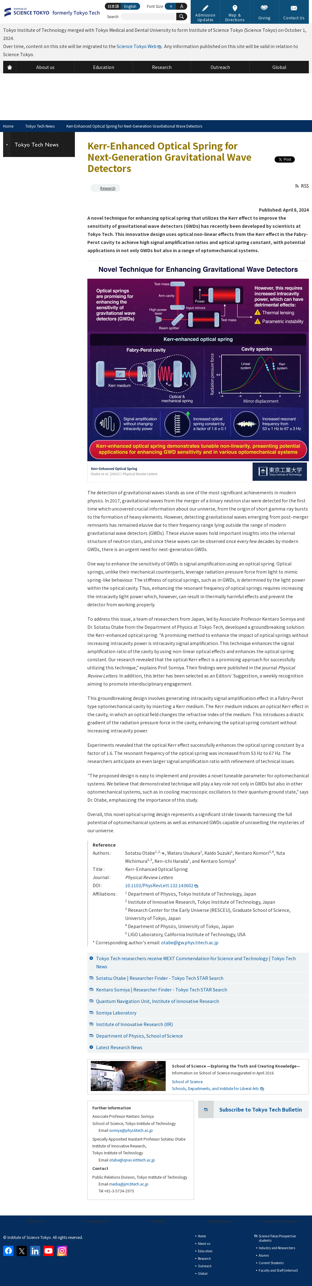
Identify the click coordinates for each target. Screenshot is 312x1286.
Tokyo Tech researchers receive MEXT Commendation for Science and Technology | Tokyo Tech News (196, 962)
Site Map (158, 1221)
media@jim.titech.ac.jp (129, 1183)
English (130, 6)
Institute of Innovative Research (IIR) (134, 1024)
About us (35, 1221)
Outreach (205, 1266)
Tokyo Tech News (40, 126)
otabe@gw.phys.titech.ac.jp (189, 942)
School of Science (187, 1081)
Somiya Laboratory (116, 1013)
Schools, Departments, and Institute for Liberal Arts (215, 1088)
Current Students (271, 1262)
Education (205, 1251)
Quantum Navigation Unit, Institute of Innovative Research (157, 1001)
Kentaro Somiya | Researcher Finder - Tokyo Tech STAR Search (161, 989)
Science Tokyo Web (137, 46)
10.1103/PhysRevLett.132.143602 (159, 885)
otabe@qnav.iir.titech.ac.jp (132, 1159)
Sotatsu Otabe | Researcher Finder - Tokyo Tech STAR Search (159, 978)
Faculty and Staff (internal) (278, 1270)
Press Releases (220, 1221)
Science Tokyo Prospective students (277, 1238)
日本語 (113, 6)
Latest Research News (119, 1047)
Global (202, 1273)
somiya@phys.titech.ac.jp (131, 1130)
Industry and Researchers (277, 1247)
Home (8, 126)
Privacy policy (97, 1221)
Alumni (264, 1255)
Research (107, 188)
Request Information (280, 1221)
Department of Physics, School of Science (139, 1036)
